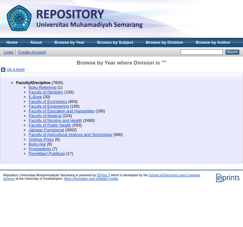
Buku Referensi (42, 87)
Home (12, 42)
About (36, 42)
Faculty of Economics (48, 101)
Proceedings (40, 148)
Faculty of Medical (45, 115)
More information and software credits (91, 178)
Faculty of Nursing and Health (55, 120)
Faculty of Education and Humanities (61, 111)
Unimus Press (41, 139)
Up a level (16, 69)
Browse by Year (70, 42)
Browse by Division (164, 42)
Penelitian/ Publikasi (47, 153)
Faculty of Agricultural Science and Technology (70, 134)
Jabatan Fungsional (46, 130)
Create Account (32, 52)
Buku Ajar (37, 144)
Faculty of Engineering (49, 106)
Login (9, 52)
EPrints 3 (103, 175)
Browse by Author (213, 42)
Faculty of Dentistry (46, 92)
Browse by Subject (115, 42)
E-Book (35, 96)
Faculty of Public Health (50, 125)
